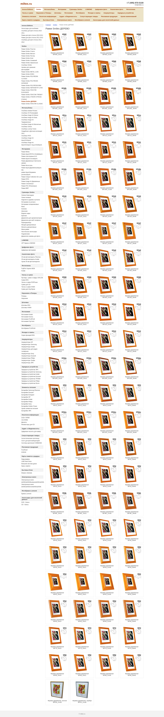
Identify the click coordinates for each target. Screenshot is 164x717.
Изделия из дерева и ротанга (30, 200)
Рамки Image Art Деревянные (30, 181)
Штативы (57, 13)
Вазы (23, 206)
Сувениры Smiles (75, 9)
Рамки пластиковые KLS (29, 156)
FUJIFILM (24, 450)
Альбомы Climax (26, 126)
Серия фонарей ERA (28, 335)
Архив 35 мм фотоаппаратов (30, 261)
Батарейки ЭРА (26, 411)
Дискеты (24, 422)
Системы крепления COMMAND (31, 443)
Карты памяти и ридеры (31, 20)
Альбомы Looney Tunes (28, 129)
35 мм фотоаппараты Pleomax (31, 257)
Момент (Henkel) (26, 473)
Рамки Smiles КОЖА (27, 74)
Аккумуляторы (109, 13)
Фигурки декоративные (28, 225)
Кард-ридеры (25, 459)
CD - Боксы (25, 504)
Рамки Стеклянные (27, 183)
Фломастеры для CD (28, 424)
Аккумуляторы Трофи (28, 360)
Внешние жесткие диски (29, 464)
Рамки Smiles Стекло (28, 51)
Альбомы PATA (26, 136)
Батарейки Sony (26, 404)
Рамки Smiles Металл (28, 53)
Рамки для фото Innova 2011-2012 (32, 37)
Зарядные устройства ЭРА (29, 369)
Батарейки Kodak (26, 399)
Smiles (38, 9)
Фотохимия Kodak (27, 314)
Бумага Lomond (26, 493)
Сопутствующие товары (89, 16)
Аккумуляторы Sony (27, 353)
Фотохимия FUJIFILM (28, 319)
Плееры (23, 296)
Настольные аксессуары (29, 231)
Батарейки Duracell (27, 392)
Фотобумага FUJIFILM (28, 328)
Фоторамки (62, 9)
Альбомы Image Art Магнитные (31, 124)
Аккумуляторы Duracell (28, 356)
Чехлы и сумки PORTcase (29, 282)
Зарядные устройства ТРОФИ (30, 379)
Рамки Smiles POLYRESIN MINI (31, 85)
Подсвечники (25, 234)
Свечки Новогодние (27, 195)
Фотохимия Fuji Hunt (27, 321)
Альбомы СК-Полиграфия (29, 113)
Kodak (23, 271)
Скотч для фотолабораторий (30, 441)
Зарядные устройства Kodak (30, 374)
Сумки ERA (25, 280)
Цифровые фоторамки (28, 250)
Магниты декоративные (28, 227)
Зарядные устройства (126, 13)
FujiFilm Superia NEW (28, 268)
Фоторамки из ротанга (28, 202)
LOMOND (88, 9)
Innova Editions (27, 9)
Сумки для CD (25, 284)
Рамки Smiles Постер (28, 56)
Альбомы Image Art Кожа (29, 117)
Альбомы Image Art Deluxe (29, 115)
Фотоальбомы (49, 9)
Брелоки (24, 215)
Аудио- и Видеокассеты (68, 16)
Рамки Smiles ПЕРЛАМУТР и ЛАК (32, 88)
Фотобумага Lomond (82, 20)
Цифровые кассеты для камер (31, 431)
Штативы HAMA (26, 307)
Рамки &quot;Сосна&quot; (29, 158)
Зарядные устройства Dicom (30, 383)
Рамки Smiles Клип (27, 58)
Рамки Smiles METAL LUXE (30, 72)
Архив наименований (128, 16)
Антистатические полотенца (30, 438)
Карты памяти (25, 466)
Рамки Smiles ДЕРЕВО (28, 101)
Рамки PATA (25, 179)
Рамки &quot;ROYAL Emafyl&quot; (32, 154)
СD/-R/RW (24, 420)
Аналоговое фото (116, 9)
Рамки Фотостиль (26, 165)
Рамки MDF (25, 188)
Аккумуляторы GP (27, 342)
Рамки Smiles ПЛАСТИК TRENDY (31, 94)
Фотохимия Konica (27, 317)
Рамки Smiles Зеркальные (29, 63)
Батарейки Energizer (27, 395)
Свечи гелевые (26, 197)
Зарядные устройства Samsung (31, 372)
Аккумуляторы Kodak (28, 347)
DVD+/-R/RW (25, 418)
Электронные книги (64, 20)
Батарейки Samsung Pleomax (30, 390)
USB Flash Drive (26, 461)
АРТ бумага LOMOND (28, 243)
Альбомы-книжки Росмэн (29, 110)
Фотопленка (130, 9)
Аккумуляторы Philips (28, 358)
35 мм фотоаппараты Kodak (30, 259)
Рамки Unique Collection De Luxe (31, 177)
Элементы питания (29, 16)
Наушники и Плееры (43, 13)
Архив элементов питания (29, 408)
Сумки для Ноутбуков (28, 289)
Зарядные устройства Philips (30, 381)
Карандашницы (26, 222)
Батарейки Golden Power (29, 406)
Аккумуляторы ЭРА (27, 363)
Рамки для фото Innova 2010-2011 (32, 35)
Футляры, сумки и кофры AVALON (32, 278)
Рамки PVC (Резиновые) (29, 186)
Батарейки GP (25, 397)
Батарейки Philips (26, 401)
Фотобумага (80, 13)
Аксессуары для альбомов (29, 28)
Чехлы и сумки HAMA (28, 287)
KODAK (23, 452)
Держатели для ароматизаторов (31, 218)
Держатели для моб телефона (31, 220)
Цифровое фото (101, 9)
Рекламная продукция (109, 16)
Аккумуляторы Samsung (29, 344)
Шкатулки (24, 211)
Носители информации (47, 16)
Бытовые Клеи (48, 20)
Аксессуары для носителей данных (106, 20)
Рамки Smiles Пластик (28, 49)
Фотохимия (68, 13)
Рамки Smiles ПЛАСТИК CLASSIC (32, 104)
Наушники (24, 298)
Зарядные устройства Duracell (31, 376)
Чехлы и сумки (27, 13)
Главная (48, 25)
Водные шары (25, 213)
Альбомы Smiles (26, 65)
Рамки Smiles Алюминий (29, 60)
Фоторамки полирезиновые (30, 204)
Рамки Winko (25, 152)
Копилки (24, 209)
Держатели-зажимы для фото (30, 236)
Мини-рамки (25, 229)
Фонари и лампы (94, 13)
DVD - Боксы (25, 502)
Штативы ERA (25, 305)
